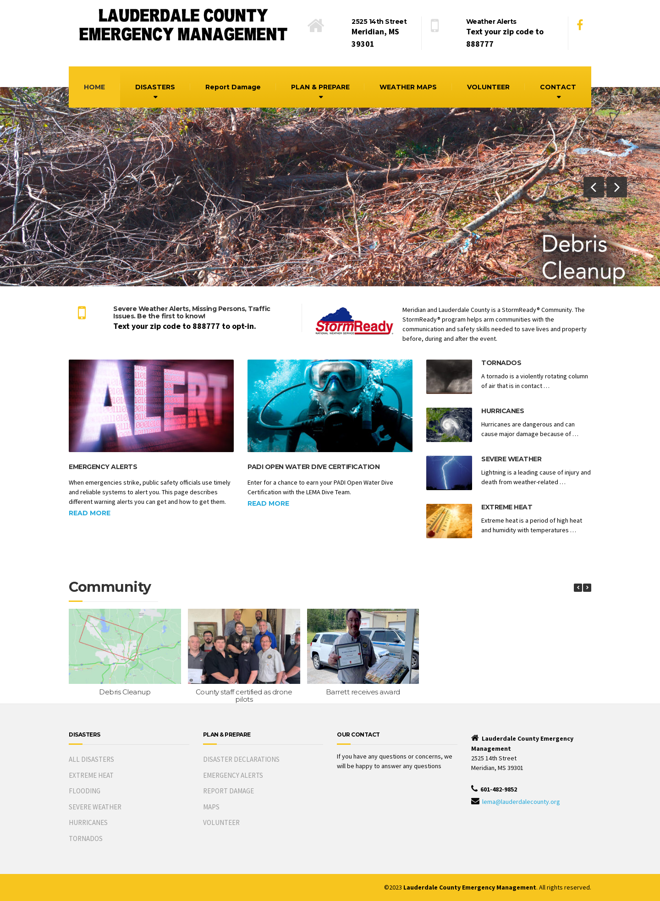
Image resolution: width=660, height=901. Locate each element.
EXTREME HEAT (91, 775)
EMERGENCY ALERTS (233, 775)
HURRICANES (88, 822)
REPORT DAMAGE (228, 790)
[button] (593, 187)
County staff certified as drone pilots (244, 696)
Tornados (501, 363)
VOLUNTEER (488, 87)
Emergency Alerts (103, 467)
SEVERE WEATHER (95, 807)
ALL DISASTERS (91, 759)
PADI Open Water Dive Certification (314, 467)
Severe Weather (511, 459)
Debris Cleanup (124, 692)
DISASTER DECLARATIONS (241, 759)
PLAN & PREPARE (320, 87)
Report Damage (233, 87)
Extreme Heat (506, 507)
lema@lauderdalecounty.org (521, 801)
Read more (89, 513)
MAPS (211, 807)
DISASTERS (155, 87)
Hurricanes (502, 411)
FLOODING (84, 790)
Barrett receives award (363, 692)
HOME (94, 87)
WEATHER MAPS (408, 87)
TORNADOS (86, 838)
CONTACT (558, 87)
